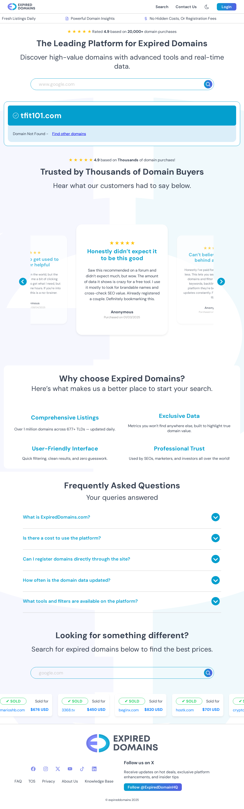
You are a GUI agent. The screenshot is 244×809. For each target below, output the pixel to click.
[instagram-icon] (45, 769)
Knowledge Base (99, 781)
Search (162, 6)
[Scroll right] (221, 281)
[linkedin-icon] (94, 769)
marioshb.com (12, 710)
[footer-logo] (122, 744)
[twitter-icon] (58, 769)
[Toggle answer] (215, 517)
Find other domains (69, 133)
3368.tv (68, 710)
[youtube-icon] (70, 769)
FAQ (18, 781)
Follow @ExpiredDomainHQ (153, 787)
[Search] (208, 84)
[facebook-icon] (33, 769)
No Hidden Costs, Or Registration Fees (180, 18)
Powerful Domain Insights (90, 18)
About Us (70, 781)
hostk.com (185, 710)
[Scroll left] (23, 281)
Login (227, 6)
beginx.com (129, 710)
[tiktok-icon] (82, 769)
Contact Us (186, 6)
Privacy (48, 781)
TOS (31, 781)
